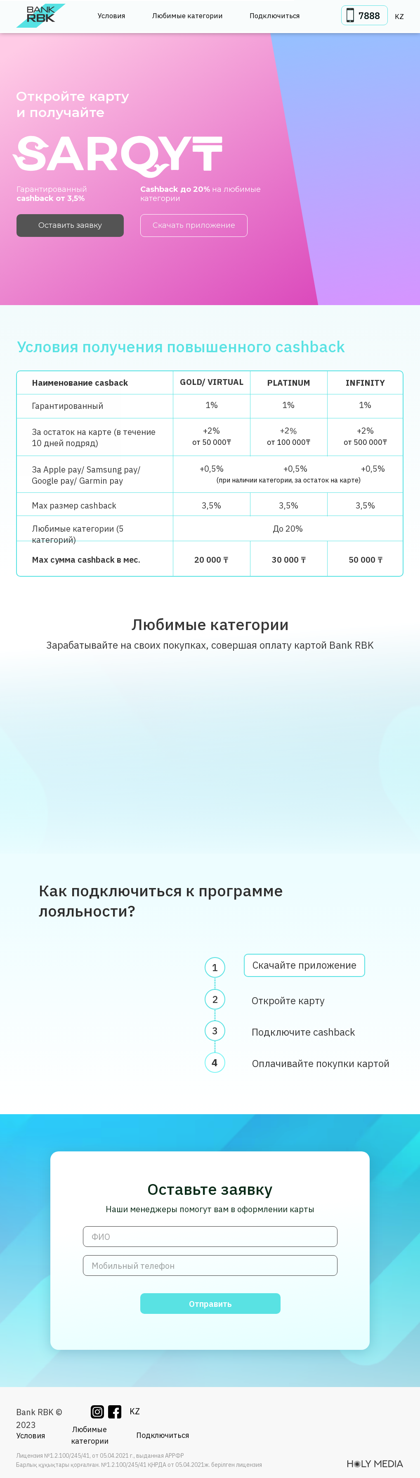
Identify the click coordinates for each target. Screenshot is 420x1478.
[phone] (210, 1265)
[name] (210, 1236)
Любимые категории (187, 15)
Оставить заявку (70, 225)
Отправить (210, 1303)
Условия (111, 15)
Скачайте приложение (304, 970)
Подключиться (275, 15)
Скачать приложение (194, 225)
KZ (399, 16)
